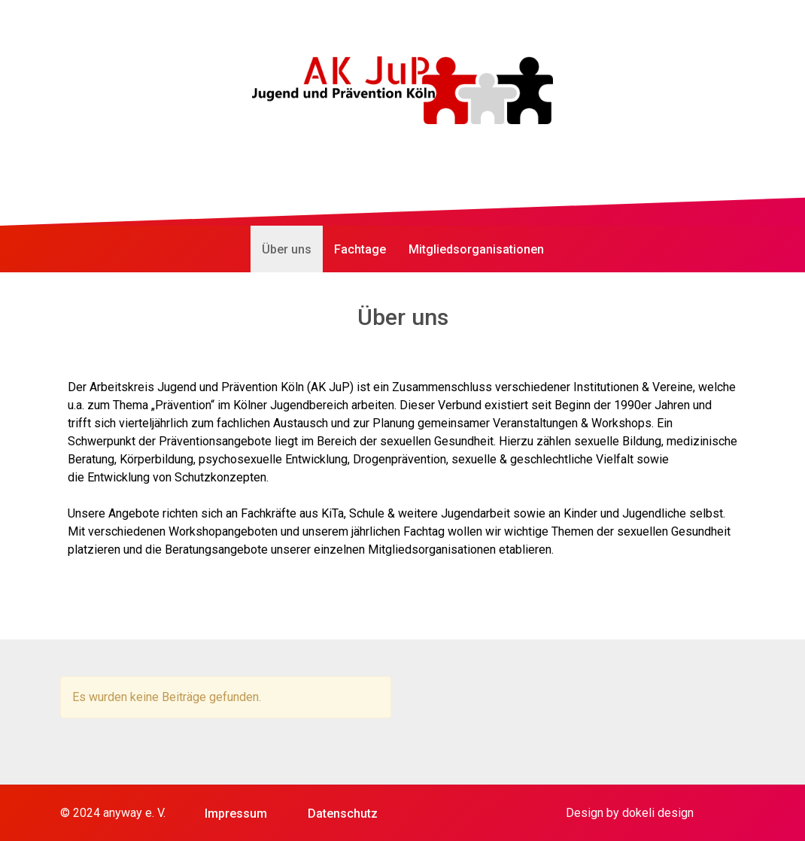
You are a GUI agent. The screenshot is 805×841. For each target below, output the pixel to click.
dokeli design (658, 813)
